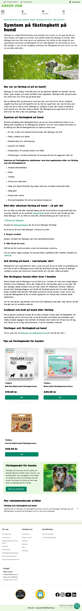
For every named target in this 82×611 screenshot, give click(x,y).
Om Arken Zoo (6, 534)
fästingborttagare (21, 225)
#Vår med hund (58, 20)
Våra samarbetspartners (9, 556)
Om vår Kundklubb (47, 534)
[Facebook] (57, 594)
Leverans (25, 544)
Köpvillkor (25, 550)
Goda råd (5, 546)
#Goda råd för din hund (13, 20)
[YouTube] (68, 594)
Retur (23, 547)
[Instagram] (62, 594)
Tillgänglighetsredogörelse (10, 553)
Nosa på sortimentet (16, 489)
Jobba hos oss (6, 537)
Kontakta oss (26, 534)
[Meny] (10, 12)
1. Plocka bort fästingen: (14, 220)
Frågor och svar (27, 537)
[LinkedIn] (74, 594)
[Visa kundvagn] (51, 12)
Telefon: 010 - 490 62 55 (10, 577)
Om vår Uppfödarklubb (49, 537)
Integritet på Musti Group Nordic (10, 542)
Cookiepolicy (6, 549)
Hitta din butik (76, 2)
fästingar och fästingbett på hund (35, 333)
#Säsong (26, 20)
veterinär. (8, 255)
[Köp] (21, 397)
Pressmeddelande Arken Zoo (11, 559)
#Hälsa (32, 20)
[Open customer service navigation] (77, 606)
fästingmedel (38, 213)
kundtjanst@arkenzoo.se (10, 574)
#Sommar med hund (44, 20)
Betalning (25, 541)
